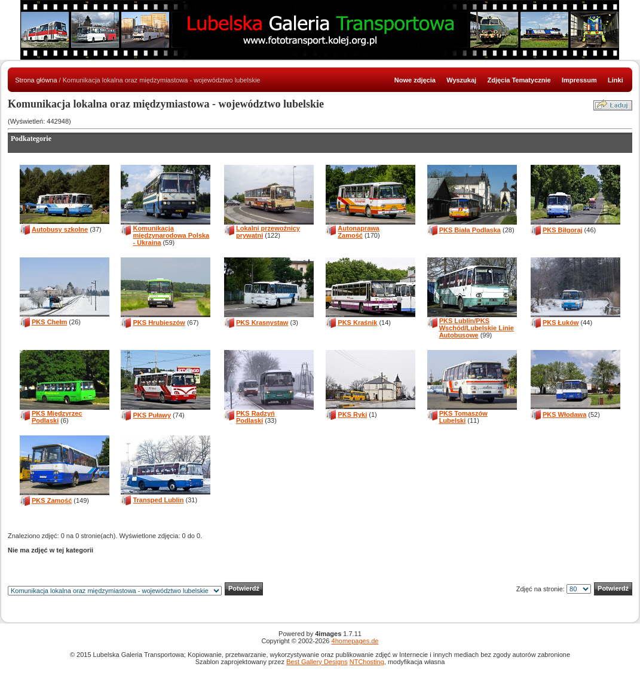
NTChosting (367, 661)
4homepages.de (355, 640)
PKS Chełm (49, 321)
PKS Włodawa (564, 414)
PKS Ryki (352, 414)
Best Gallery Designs (317, 661)
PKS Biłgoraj (563, 230)
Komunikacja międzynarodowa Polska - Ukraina (171, 235)
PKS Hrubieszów (159, 322)
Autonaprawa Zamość (358, 232)
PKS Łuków (561, 322)
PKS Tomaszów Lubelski (463, 417)
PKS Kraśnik (357, 322)
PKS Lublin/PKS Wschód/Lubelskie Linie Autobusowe (476, 328)
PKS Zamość (52, 500)
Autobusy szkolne (60, 229)
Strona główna (36, 80)
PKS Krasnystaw (262, 322)
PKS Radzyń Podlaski (255, 417)
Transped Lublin (158, 499)
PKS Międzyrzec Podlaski (57, 417)
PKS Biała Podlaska (470, 230)
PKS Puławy (152, 415)
